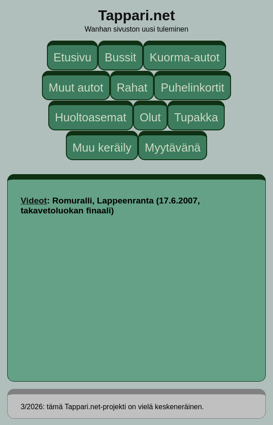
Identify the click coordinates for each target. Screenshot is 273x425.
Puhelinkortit (192, 87)
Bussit (120, 57)
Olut (150, 117)
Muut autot (76, 87)
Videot (34, 200)
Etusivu (73, 57)
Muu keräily (101, 147)
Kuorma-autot (184, 57)
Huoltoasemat (90, 117)
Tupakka (196, 117)
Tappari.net (136, 15)
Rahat (131, 87)
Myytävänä (173, 147)
